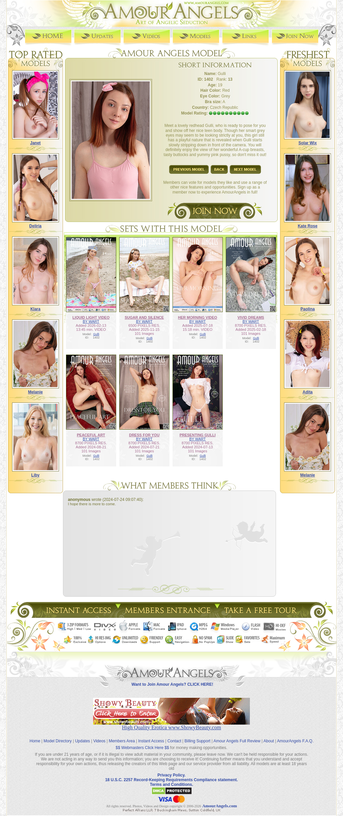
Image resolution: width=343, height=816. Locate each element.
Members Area (122, 741)
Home (34, 741)
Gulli (96, 334)
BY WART (91, 321)
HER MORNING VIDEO (197, 317)
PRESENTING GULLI (198, 435)
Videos (99, 741)
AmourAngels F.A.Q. (295, 741)
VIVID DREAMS (250, 317)
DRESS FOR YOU (144, 435)
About (269, 741)
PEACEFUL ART (91, 435)
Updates (82, 741)
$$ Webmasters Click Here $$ (142, 747)
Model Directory (58, 741)
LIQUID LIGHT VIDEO (91, 317)
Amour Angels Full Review (236, 741)
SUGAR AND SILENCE (144, 317)
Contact (174, 741)
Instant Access (151, 741)
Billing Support (197, 741)
